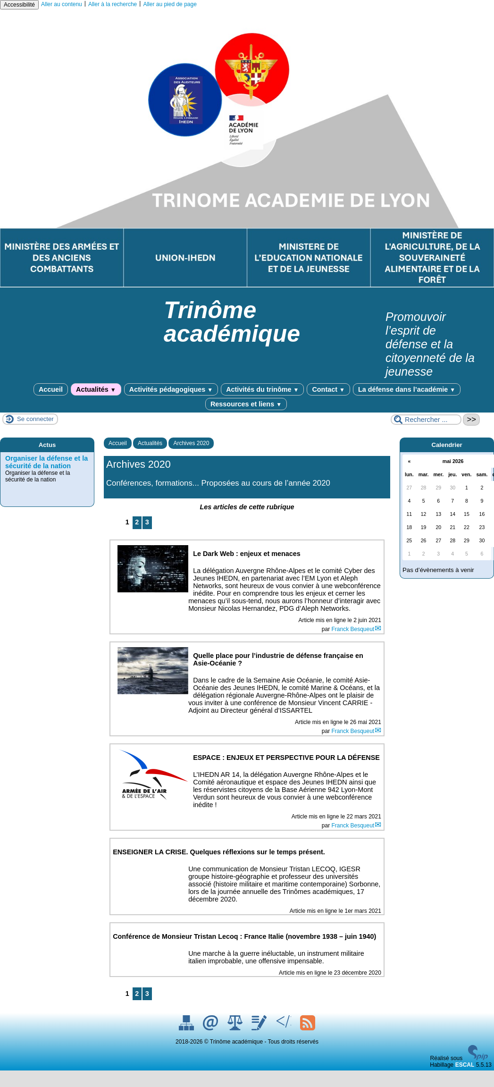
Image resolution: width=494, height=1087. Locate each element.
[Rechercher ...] (426, 419)
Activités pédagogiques (171, 389)
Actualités (96, 389)
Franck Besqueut (352, 629)
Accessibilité (19, 4)
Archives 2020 (191, 443)
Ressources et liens (246, 404)
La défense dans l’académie (406, 389)
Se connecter (35, 418)
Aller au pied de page (169, 4)
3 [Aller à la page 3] (147, 522)
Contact (328, 389)
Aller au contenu (61, 4)
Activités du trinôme (262, 389)
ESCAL (465, 1065)
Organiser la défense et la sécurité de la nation (46, 462)
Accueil (51, 389)
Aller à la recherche (112, 4)
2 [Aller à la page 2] (137, 522)
